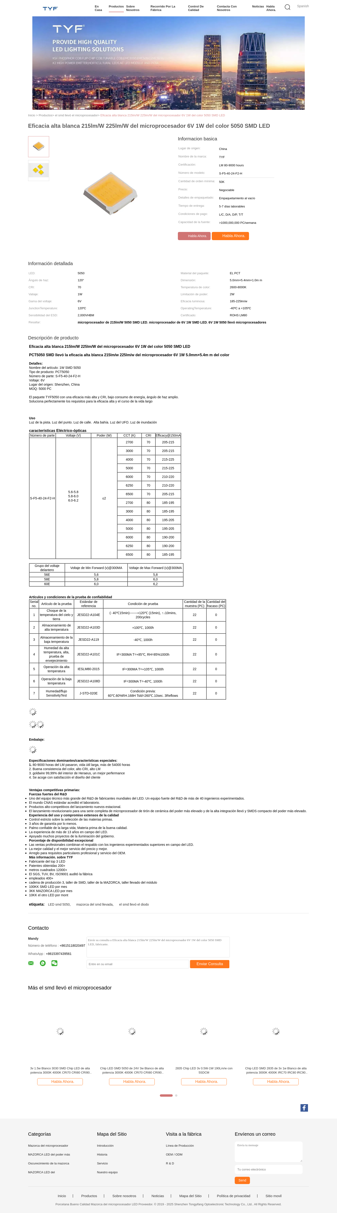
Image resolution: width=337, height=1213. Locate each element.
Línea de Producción (180, 1145)
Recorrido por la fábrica (162, 8)
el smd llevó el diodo (134, 904)
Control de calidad (196, 8)
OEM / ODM (174, 1154)
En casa (98, 8)
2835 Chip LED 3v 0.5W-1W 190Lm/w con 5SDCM (203, 1070)
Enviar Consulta (210, 964)
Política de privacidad (233, 1196)
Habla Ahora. (271, 8)
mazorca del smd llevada (94, 904)
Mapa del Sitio (190, 1196)
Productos (116, 6)
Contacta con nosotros (227, 8)
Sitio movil (274, 1196)
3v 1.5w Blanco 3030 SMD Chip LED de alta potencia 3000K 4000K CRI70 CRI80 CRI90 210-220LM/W (60, 1071)
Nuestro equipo (107, 1172)
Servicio (102, 1163)
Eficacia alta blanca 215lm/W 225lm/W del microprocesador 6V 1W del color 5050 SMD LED (162, 115)
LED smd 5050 (59, 904)
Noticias (258, 6)
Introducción (105, 1145)
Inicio (62, 1196)
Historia (102, 1154)
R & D (170, 1163)
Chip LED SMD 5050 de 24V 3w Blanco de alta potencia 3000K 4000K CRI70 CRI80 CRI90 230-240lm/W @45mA (132, 1071)
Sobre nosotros (132, 8)
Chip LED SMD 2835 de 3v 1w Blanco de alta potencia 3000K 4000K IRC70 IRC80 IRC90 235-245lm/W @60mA (276, 1071)
